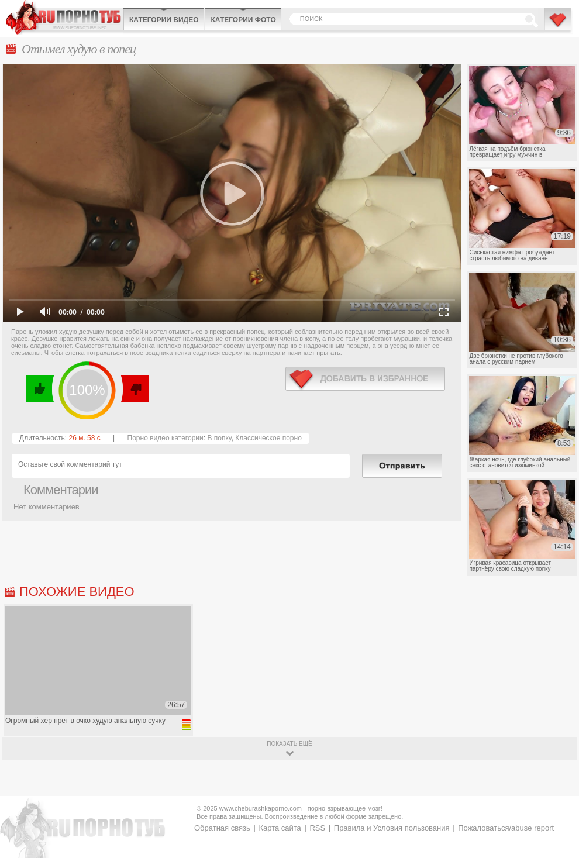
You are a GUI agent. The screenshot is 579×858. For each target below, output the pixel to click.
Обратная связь (222, 827)
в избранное (365, 379)
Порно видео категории (165, 438)
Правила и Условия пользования (392, 827)
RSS (317, 827)
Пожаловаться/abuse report (506, 827)
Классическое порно (268, 438)
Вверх (556, 808)
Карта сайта (280, 827)
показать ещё (289, 743)
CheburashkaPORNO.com (64, 17)
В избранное (558, 25)
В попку (219, 438)
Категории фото (243, 20)
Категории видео (163, 20)
